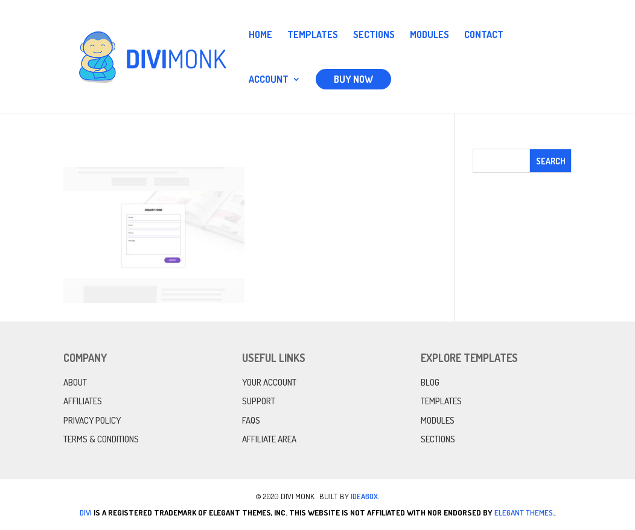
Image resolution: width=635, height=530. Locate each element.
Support (258, 401)
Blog (430, 382)
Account (269, 80)
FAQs (251, 420)
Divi (86, 512)
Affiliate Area (269, 439)
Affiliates (82, 401)
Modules (429, 35)
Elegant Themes (523, 512)
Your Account (269, 382)
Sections (374, 35)
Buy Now (353, 79)
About (75, 382)
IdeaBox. (365, 496)
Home (260, 35)
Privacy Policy (92, 420)
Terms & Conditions (101, 439)
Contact (483, 35)
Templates (312, 35)
